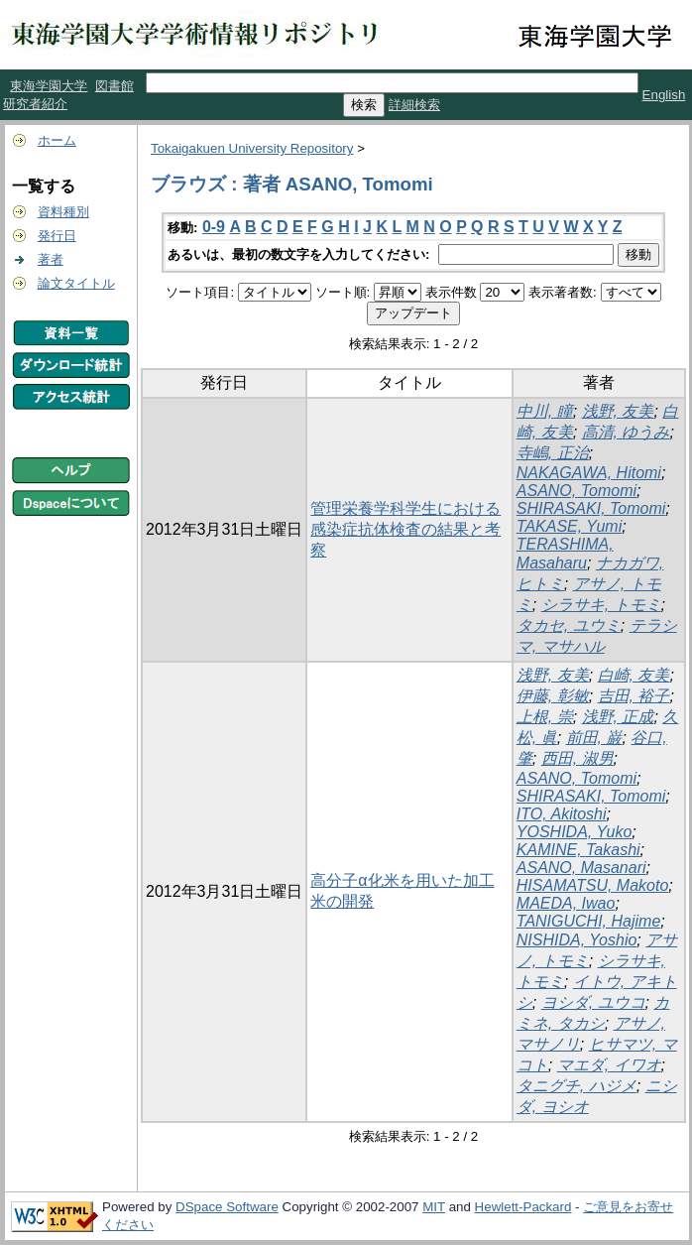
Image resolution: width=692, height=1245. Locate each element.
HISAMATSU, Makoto (593, 885)
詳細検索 (414, 104)
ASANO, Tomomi (576, 490)
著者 (50, 259)
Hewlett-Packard (523, 1206)
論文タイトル (76, 283)
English (664, 94)
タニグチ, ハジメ (576, 1085)
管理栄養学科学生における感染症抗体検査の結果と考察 (405, 529)
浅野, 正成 (618, 716)
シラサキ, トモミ (601, 604)
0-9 (213, 226)
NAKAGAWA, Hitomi (589, 472)
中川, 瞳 (545, 411)
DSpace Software (227, 1206)
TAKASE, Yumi (569, 526)
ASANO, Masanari (581, 867)
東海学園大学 (48, 85)
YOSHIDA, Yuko (575, 831)
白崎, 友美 (634, 675)
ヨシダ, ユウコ (593, 1002)
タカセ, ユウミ (569, 625)
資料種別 (63, 211)
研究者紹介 (35, 103)
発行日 (57, 235)
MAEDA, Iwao (566, 903)
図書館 (114, 85)
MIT (433, 1206)
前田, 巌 (594, 737)
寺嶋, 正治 (553, 452)
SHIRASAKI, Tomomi (591, 508)
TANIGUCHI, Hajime (589, 921)
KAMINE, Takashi (578, 849)
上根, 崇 (545, 716)
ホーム (57, 140)
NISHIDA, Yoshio (577, 940)
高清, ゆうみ (626, 432)
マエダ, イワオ (609, 1065)
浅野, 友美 (618, 411)
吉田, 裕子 (634, 695)
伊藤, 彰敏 (553, 695)
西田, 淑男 (577, 758)
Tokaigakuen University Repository (252, 148)
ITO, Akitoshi (562, 814)
